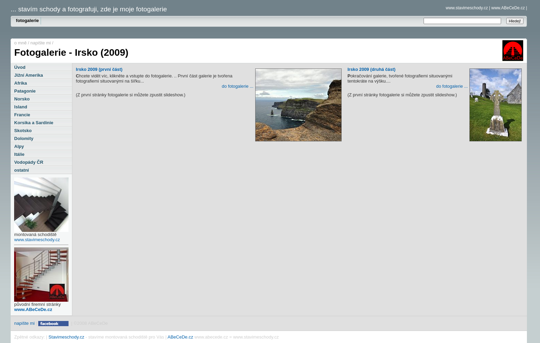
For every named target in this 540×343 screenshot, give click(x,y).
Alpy (19, 146)
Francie (22, 114)
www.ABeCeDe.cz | (509, 8)
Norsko (22, 98)
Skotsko (23, 130)
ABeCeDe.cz (180, 337)
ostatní (21, 170)
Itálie (19, 154)
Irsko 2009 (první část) (209, 70)
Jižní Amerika (28, 75)
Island (20, 106)
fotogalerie (27, 20)
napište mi (40, 42)
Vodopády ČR (28, 162)
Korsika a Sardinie (33, 122)
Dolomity (23, 138)
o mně (20, 42)
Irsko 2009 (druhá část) (434, 70)
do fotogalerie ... (237, 86)
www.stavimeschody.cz (37, 239)
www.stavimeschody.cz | (468, 8)
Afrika (20, 83)
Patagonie (24, 91)
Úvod (19, 67)
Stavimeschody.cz (66, 337)
